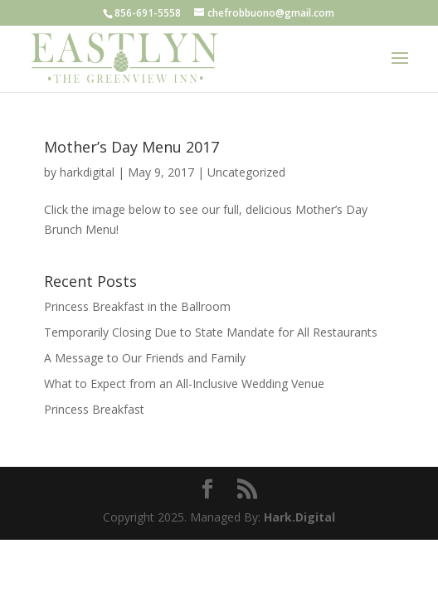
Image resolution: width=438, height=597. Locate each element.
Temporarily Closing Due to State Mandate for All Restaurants (210, 332)
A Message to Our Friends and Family (145, 358)
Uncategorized (246, 172)
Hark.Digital (299, 517)
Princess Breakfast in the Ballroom (137, 306)
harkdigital (87, 172)
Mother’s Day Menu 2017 (131, 147)
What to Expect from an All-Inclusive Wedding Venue (184, 383)
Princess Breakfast (94, 409)
